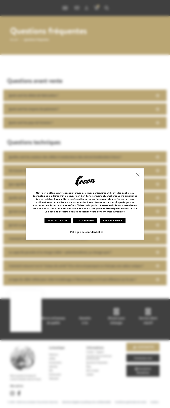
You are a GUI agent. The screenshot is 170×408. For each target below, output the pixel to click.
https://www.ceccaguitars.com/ (66, 193)
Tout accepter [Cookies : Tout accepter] (57, 220)
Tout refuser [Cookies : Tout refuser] (85, 220)
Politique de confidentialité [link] (86, 232)
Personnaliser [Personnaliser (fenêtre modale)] (112, 220)
